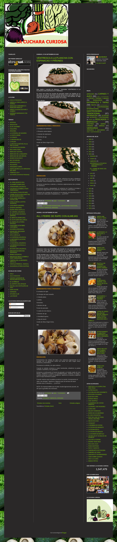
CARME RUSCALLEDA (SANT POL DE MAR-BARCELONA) (20, 195)
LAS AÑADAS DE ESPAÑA (17, 147)
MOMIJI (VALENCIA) (16, 254)
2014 (90, 198)
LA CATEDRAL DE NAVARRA (18, 133)
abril (91, 178)
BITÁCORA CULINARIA (95, 394)
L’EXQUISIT (91, 423)
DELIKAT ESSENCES (94, 411)
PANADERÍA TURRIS (16, 166)
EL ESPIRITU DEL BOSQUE (18, 284)
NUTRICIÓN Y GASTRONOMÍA (99, 117)
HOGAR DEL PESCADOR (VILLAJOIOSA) (17, 232)
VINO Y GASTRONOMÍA (93, 131)
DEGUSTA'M (13, 124)
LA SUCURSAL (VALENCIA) (18, 243)
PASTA (91, 119)
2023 (90, 146)
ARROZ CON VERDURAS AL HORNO (101, 249)
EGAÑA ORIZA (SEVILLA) (17, 209)
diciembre (93, 156)
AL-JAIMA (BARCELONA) (17, 182)
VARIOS (101, 126)
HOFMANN (13, 292)
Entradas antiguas (75, 403)
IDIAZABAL (13, 131)
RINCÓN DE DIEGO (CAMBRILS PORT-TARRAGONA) (19, 257)
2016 (90, 193)
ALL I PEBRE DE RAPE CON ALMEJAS (57, 216)
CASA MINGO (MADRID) (17, 205)
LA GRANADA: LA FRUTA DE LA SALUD (102, 233)
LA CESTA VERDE (15, 135)
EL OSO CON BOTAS (94, 415)
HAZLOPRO (13, 129)
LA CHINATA (13, 137)
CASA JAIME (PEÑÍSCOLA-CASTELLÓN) (18, 198)
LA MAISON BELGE (15, 139)
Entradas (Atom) (49, 406)
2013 (90, 201)
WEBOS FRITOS (93, 461)
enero (92, 185)
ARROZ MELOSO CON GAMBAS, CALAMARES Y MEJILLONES (102, 351)
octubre (92, 158)
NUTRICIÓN (105, 115)
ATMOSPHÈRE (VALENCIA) (18, 186)
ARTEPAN (13, 122)
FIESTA (93, 105)
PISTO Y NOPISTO (93, 448)
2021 (90, 151)
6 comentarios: (62, 393)
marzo (92, 180)
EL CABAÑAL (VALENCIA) (17, 212)
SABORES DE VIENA (94, 452)
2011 (90, 206)
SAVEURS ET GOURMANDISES (97, 454)
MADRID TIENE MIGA (94, 441)
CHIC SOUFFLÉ (92, 401)
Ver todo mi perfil (101, 63)
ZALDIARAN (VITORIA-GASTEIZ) (19, 266)
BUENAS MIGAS (93, 398)
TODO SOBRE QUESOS (95, 456)
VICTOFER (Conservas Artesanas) (19, 174)
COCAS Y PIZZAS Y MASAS (98, 98)
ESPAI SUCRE (14, 289)
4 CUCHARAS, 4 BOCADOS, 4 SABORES (101, 297)
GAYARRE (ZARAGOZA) (17, 229)
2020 (90, 154)
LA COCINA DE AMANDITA (96, 427)
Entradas (13, 304)
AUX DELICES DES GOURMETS (97, 392)
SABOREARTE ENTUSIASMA (96, 450)
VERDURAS (55, 207)
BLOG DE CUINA (93, 396)
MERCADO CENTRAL (16, 151)
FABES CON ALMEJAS (100, 366)
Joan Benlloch (102, 57)
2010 (90, 208)
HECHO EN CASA (93, 421)
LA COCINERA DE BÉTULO (96, 434)
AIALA (11, 274)
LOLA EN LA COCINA (94, 439)
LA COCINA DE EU (93, 429)
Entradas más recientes (43, 403)
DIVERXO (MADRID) (16, 207)
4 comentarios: (62, 200)
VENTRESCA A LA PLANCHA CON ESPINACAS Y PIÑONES (55, 59)
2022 (90, 149)
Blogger (64, 533)
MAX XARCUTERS (15, 149)
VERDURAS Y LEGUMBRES (96, 130)
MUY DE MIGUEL (15, 160)
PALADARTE (13, 164)
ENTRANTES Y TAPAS (98, 102)
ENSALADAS (97, 100)
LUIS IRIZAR (13, 296)
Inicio (60, 403)
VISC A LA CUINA (93, 459)
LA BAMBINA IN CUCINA (95, 425)
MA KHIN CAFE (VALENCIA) (18, 249)
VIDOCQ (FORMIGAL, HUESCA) (19, 264)
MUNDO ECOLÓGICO (16, 158)
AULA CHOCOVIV (15, 276)
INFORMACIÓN (92, 115)
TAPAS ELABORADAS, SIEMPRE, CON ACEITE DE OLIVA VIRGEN (102, 282)
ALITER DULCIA (93, 390)
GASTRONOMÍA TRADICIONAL (69, 205)
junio (91, 173)
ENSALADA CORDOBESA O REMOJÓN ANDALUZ (18, 106)
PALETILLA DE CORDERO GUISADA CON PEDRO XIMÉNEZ (102, 266)
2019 (90, 188)
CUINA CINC (91, 409)
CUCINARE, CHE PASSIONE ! (97, 406)
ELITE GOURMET (15, 126)
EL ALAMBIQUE (14, 282)
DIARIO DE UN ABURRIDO (96, 413)
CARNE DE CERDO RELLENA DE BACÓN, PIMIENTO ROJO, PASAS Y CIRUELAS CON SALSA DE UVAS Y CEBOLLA (98, 316)
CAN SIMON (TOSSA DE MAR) (19, 192)
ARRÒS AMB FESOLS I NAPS (101, 217)
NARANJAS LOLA (15, 162)
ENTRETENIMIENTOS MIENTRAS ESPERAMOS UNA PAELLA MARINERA (102, 334)
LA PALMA (13, 141)
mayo (92, 176)
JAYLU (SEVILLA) (15, 235)
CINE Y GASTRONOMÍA (103, 96)
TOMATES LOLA (14, 172)
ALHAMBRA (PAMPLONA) (17, 184)
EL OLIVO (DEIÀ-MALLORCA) (18, 220)
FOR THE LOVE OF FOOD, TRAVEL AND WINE (96, 418)
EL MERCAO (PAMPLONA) (17, 217)
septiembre (93, 161)
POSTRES (90, 124)
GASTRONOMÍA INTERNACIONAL (52, 205)
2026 (90, 139)
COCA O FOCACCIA (16, 100)
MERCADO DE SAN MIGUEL (18, 156)
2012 (90, 203)
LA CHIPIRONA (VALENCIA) (18, 237)
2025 (90, 142)
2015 (90, 196)
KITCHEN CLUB (14, 294)
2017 (90, 191)
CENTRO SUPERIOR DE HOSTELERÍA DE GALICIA (17, 278)
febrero (92, 183)
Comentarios (14, 307)
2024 (90, 144)
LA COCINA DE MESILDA (95, 431)
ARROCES (90, 94)
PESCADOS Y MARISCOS (44, 207)
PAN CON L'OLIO (93, 444)
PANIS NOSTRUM (93, 446)
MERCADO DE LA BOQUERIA (18, 154)
